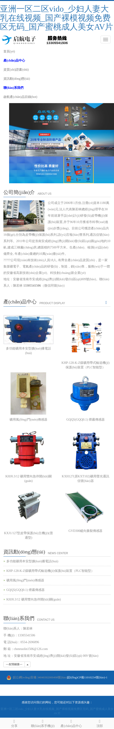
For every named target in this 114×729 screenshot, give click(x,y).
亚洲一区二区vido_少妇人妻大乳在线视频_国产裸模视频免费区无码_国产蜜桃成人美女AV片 (56, 17)
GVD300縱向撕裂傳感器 (85, 531)
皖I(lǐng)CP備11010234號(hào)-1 (60, 677)
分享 (14, 723)
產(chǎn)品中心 (71, 723)
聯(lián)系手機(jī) (42, 723)
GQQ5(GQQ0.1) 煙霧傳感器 (85, 419)
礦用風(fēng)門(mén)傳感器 (28, 419)
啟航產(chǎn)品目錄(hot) (20, 97)
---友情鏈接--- (14, 664)
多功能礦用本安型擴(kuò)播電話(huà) (32, 561)
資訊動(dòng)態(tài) (16, 78)
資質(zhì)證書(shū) (16, 69)
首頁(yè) (9, 51)
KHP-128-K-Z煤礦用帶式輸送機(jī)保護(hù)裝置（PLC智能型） (50, 571)
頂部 (100, 723)
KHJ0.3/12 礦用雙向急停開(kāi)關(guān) (33, 599)
